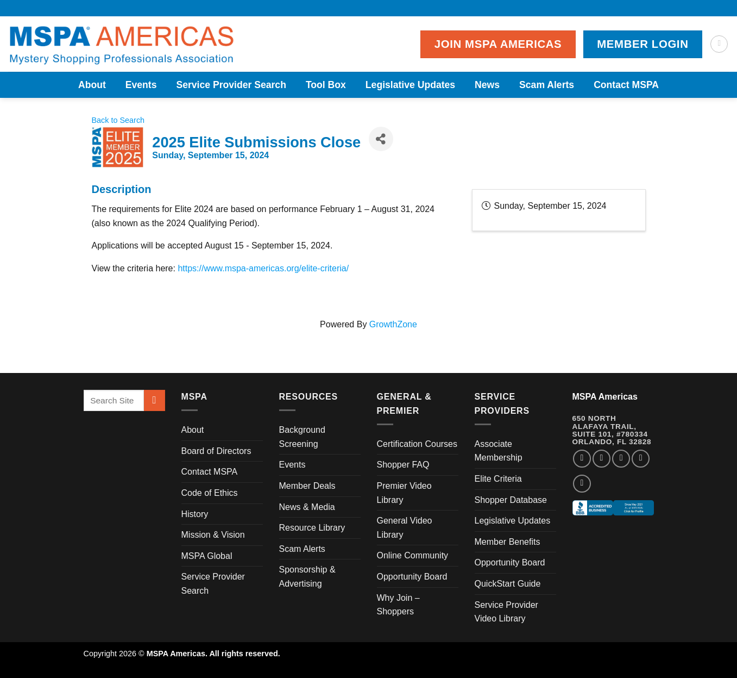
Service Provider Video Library (506, 612)
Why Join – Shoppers (398, 605)
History (195, 514)
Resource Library (312, 527)
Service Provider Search (231, 84)
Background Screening (302, 437)
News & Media (307, 507)
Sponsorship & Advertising (307, 576)
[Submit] (154, 400)
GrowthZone (393, 324)
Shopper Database (511, 500)
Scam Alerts (546, 84)
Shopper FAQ (403, 464)
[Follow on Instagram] (601, 459)
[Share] (381, 139)
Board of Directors (216, 451)
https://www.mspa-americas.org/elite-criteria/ (263, 268)
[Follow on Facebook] (582, 459)
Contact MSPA (626, 84)
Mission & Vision (213, 534)
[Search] (719, 44)
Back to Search (118, 120)
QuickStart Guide (508, 583)
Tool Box (326, 84)
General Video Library (404, 527)
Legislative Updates (410, 84)
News (487, 84)
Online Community (413, 555)
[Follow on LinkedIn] (641, 459)
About (92, 84)
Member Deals (307, 485)
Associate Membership (498, 451)
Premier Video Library (404, 493)
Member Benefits (507, 541)
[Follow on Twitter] (621, 459)
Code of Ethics (209, 492)
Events (141, 84)
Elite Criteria (498, 478)
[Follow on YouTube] (582, 484)
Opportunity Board (412, 576)
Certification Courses (417, 444)
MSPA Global (206, 556)
